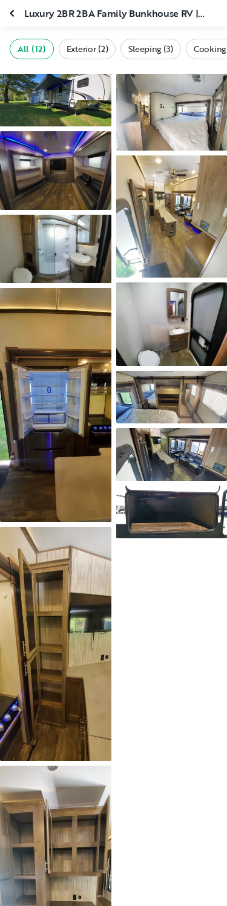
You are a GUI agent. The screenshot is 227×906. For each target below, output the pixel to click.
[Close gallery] (13, 13)
